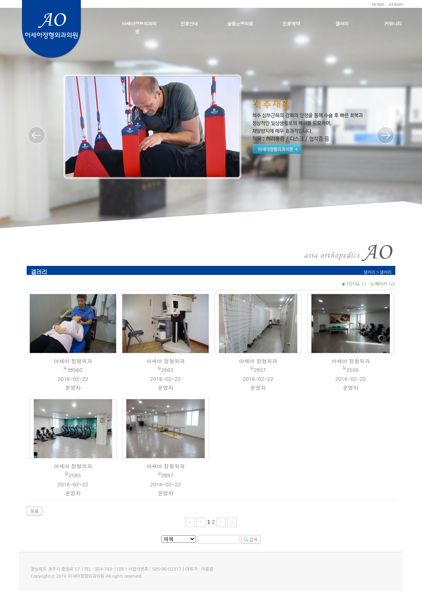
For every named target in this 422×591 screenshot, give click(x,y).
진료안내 (189, 23)
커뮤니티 (393, 23)
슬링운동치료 (240, 23)
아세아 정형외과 (73, 361)
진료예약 (291, 23)
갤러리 (342, 23)
